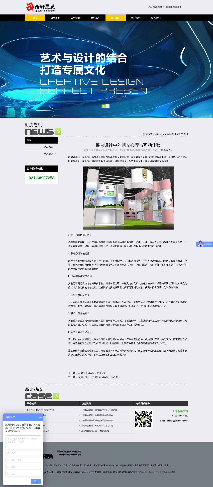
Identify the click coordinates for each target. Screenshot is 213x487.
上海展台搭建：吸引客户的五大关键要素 (99, 410)
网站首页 (159, 134)
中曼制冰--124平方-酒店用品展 (40, 410)
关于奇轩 (75, 17)
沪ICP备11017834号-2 (149, 472)
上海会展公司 (166, 150)
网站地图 (164, 472)
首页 (35, 17)
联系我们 (156, 17)
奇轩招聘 (135, 17)
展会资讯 (115, 17)
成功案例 (55, 17)
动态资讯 (183, 134)
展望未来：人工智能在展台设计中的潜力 (99, 377)
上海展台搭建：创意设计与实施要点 (97, 415)
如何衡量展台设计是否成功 (92, 373)
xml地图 (171, 472)
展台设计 (87, 157)
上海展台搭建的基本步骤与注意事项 (97, 420)
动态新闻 (48, 147)
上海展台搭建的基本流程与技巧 (95, 431)
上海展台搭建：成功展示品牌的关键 (97, 425)
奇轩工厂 (95, 17)
